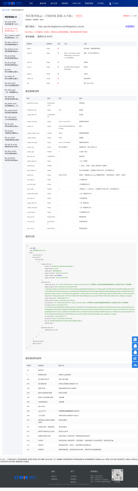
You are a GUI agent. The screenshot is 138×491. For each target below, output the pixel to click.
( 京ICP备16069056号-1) (83, 484)
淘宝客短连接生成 (78, 459)
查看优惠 (126, 16)
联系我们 (73, 479)
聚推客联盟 (89, 3)
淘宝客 (107, 459)
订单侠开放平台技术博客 (7, 461)
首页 (31, 3)
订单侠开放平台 (12, 459)
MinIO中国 (113, 459)
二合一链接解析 (57, 459)
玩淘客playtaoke (100, 459)
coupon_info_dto (46, 264)
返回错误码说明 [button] (33, 358)
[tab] (81, 28)
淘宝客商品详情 (68, 459)
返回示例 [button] (29, 236)
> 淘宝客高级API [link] (13, 10)
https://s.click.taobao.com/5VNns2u (65, 300)
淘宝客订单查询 (32, 459)
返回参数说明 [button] (32, 91)
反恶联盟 (26, 461)
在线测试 (129, 26)
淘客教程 (65, 3)
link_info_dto (45, 282)
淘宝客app (135, 459)
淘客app (128, 459)
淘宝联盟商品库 (90, 459)
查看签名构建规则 (65, 411)
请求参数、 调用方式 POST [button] (39, 36)
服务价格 (43, 3)
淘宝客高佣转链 (22, 459)
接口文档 (54, 3)
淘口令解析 (41, 459)
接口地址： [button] (79, 26)
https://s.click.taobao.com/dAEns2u (62, 318)
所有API (54, 476)
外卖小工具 (77, 3)
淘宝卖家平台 (121, 459)
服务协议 (73, 482)
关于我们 (101, 3)
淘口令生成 (48, 459)
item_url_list (36, 257)
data (31, 252)
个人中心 (114, 3)
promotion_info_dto (47, 327)
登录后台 (94, 48)
